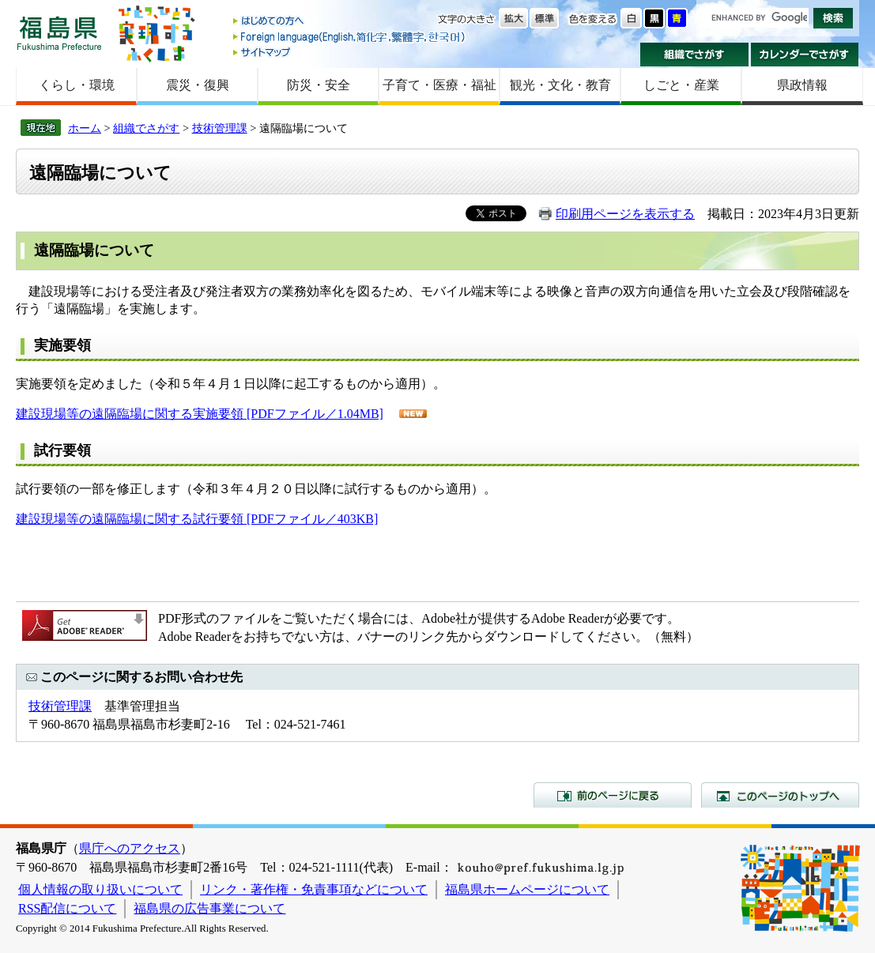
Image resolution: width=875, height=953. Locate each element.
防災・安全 (318, 85)
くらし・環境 (77, 85)
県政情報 (802, 85)
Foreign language (350, 36)
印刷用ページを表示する (625, 213)
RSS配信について (67, 908)
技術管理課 (219, 128)
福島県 (59, 32)
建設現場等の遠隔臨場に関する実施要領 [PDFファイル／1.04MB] (199, 413)
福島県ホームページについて (527, 889)
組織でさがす (694, 54)
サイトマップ (350, 51)
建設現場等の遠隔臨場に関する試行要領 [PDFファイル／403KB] (197, 518)
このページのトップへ (780, 795)
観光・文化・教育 (560, 85)
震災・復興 (197, 85)
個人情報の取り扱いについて (100, 889)
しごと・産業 (681, 85)
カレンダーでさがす (805, 54)
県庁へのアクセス (129, 848)
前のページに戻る (613, 795)
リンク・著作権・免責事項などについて (314, 889)
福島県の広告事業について (209, 908)
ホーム (84, 128)
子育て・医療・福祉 (439, 85)
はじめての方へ (350, 21)
